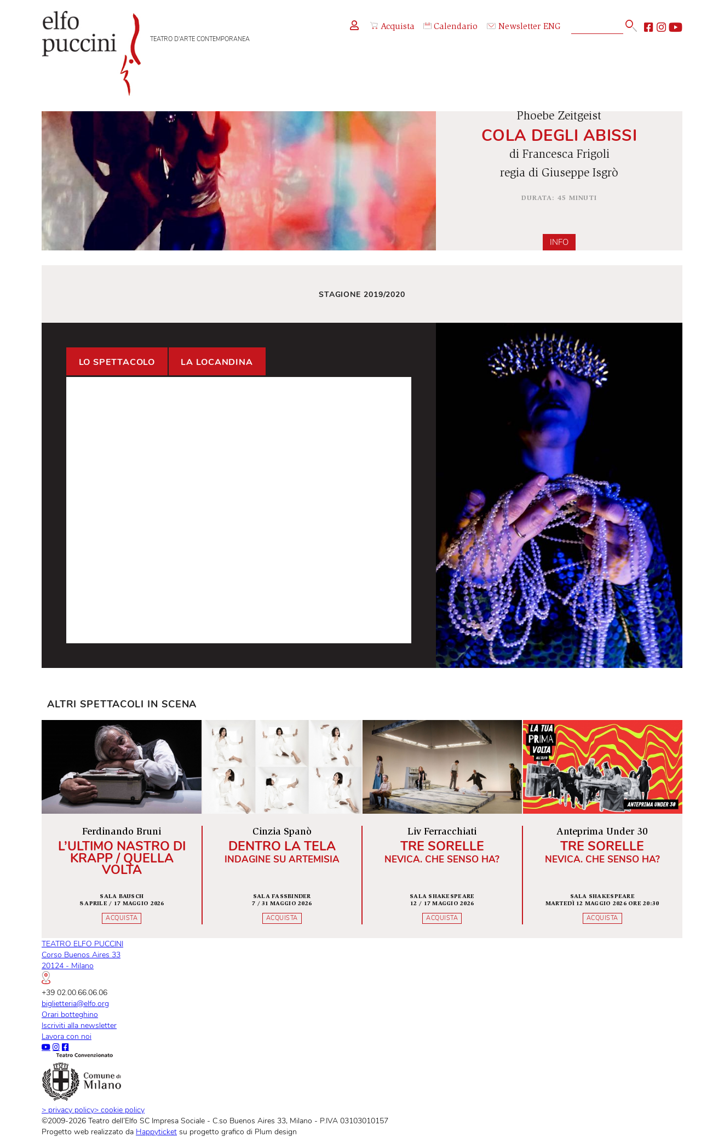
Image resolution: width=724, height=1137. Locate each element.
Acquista (392, 27)
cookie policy (119, 1109)
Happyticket (156, 1131)
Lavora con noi (66, 1036)
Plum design (276, 1131)
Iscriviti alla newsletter (79, 1025)
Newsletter (514, 27)
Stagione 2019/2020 (362, 294)
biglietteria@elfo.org (75, 1003)
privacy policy (68, 1109)
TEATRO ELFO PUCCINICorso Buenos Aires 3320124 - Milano (82, 961)
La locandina (217, 362)
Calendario (450, 27)
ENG (552, 27)
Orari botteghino (70, 1014)
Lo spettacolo (117, 362)
